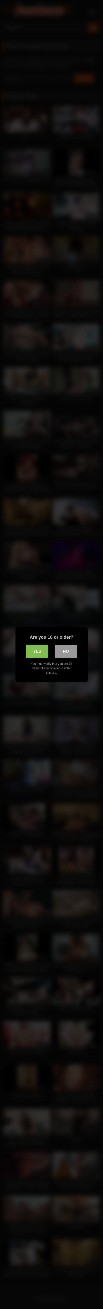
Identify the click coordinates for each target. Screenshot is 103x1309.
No (66, 651)
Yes (37, 651)
